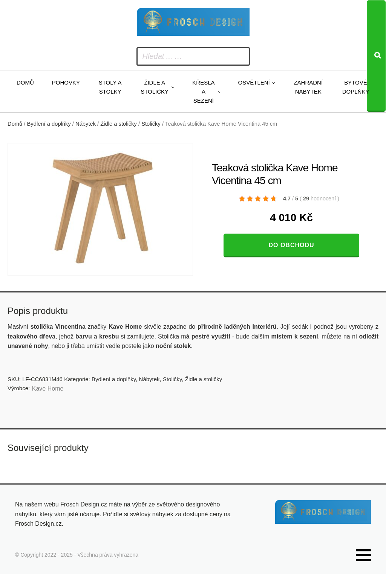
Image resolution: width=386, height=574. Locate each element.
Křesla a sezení (203, 91)
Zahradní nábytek (308, 87)
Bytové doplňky (355, 87)
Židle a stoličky (154, 87)
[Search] (376, 56)
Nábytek (85, 124)
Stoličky (151, 124)
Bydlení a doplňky (49, 124)
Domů (25, 82)
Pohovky (66, 82)
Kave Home (48, 388)
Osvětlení (254, 82)
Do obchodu (291, 245)
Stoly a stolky (110, 87)
